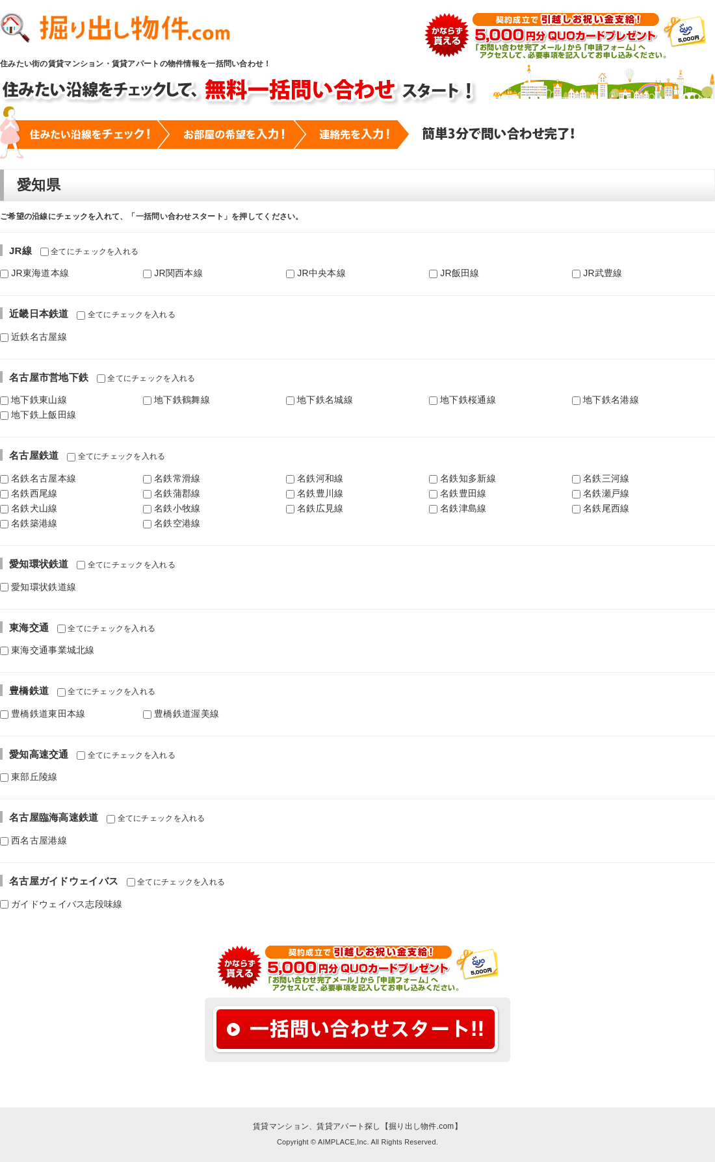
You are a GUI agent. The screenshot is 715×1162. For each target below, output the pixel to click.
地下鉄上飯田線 (38, 414)
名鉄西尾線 (29, 493)
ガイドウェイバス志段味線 (61, 904)
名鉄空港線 (172, 523)
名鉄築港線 (29, 523)
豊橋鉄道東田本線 (42, 713)
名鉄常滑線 (172, 478)
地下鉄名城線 (319, 399)
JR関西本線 (173, 273)
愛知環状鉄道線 (38, 587)
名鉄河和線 (315, 478)
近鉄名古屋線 (33, 336)
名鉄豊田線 (458, 493)
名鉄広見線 (315, 508)
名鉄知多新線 (462, 478)
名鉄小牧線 (172, 508)
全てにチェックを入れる (89, 251)
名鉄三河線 (601, 478)
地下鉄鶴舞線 (176, 399)
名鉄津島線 (458, 508)
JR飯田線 (454, 273)
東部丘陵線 (29, 776)
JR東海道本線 (34, 273)
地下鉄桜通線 (462, 399)
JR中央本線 (316, 273)
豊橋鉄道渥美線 (181, 713)
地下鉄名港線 (605, 399)
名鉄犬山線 (29, 508)
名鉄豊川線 (315, 493)
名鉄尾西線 (601, 508)
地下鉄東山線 (33, 399)
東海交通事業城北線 (47, 650)
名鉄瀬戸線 (601, 493)
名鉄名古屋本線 (38, 478)
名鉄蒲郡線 (172, 493)
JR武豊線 (597, 273)
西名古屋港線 (33, 840)
